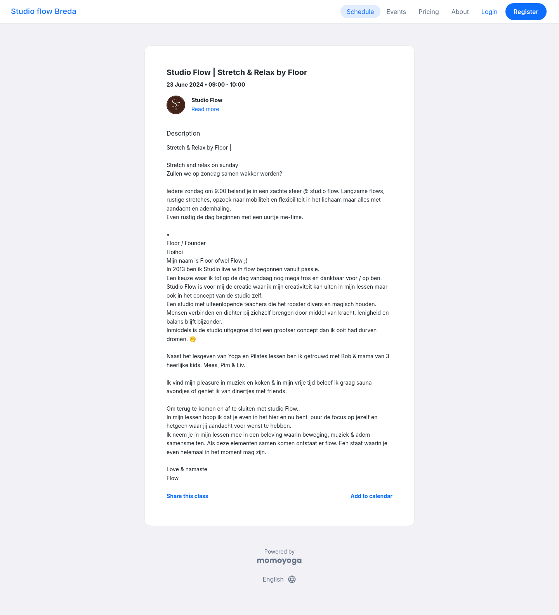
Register (526, 12)
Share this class (187, 496)
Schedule (360, 12)
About (460, 12)
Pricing (428, 12)
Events (396, 12)
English (279, 579)
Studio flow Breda (43, 11)
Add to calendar (371, 496)
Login (489, 12)
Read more (205, 109)
